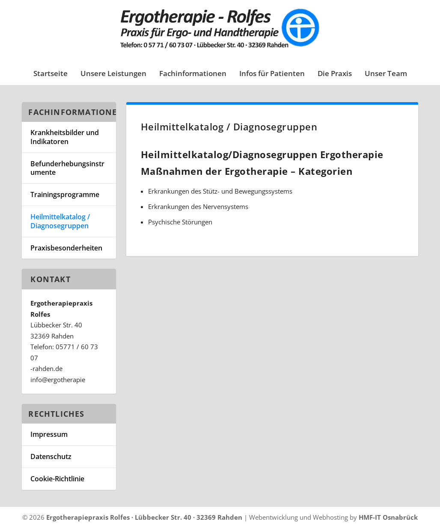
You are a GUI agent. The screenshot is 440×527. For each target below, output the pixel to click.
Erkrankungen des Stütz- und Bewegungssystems (220, 191)
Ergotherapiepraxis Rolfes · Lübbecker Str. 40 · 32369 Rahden (144, 517)
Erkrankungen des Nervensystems (198, 206)
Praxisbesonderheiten (66, 248)
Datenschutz (50, 456)
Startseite (50, 74)
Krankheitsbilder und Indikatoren (64, 137)
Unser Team (386, 74)
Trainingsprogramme (64, 194)
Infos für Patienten (272, 74)
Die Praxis (335, 74)
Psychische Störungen (180, 222)
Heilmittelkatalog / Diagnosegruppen (60, 221)
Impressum (49, 434)
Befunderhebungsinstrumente (67, 168)
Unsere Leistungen (113, 74)
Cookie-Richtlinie (57, 478)
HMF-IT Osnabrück (388, 517)
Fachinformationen (192, 74)
